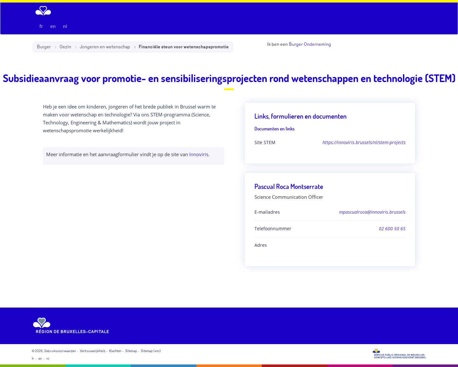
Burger (44, 47)
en (53, 26)
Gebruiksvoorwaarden (60, 351)
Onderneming (317, 44)
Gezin (65, 47)
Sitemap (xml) (151, 351)
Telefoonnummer (272, 228)
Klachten (115, 351)
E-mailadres (267, 212)
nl (65, 26)
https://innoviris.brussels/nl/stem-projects (364, 142)
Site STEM (264, 142)
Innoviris (198, 154)
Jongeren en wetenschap (105, 47)
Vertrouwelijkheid (92, 351)
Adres (260, 245)
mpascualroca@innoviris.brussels (372, 212)
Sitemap (131, 351)
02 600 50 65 (392, 228)
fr (41, 26)
